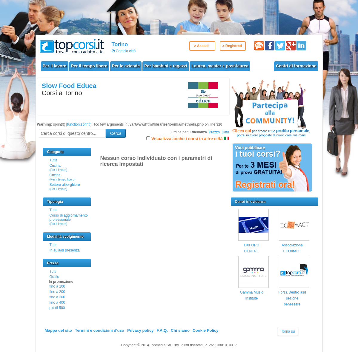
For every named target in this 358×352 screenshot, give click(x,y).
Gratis (54, 277)
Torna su (288, 331)
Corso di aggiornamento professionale (69, 219)
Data (225, 132)
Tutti (53, 271)
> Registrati (232, 46)
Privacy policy (140, 330)
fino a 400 (57, 302)
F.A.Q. (162, 330)
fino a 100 (57, 286)
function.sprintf (78, 124)
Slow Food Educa (69, 85)
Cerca (115, 133)
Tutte (54, 160)
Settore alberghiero (65, 187)
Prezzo (214, 132)
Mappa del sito (58, 330)
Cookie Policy (205, 330)
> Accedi (201, 46)
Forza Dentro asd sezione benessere (292, 298)
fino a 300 (57, 297)
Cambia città (125, 51)
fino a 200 (57, 292)
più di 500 (57, 308)
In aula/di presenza (65, 250)
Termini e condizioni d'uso (99, 330)
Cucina (58, 167)
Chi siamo (180, 330)
